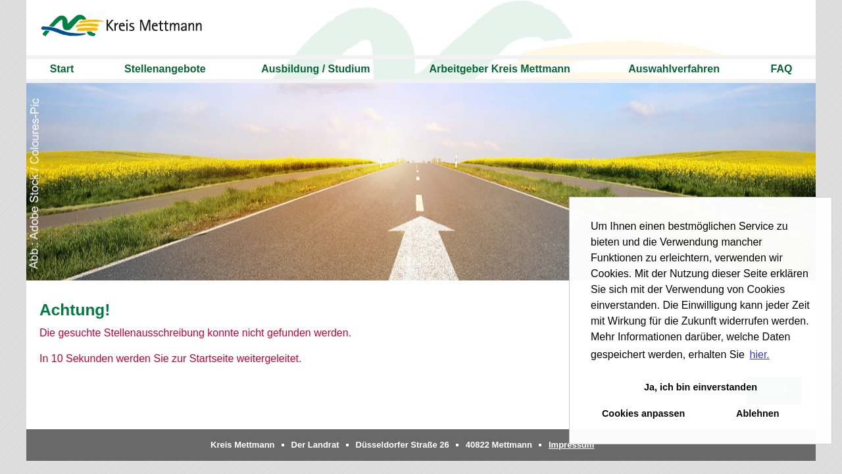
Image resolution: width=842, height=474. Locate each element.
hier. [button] (760, 354)
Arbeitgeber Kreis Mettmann (500, 68)
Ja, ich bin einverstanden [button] (700, 387)
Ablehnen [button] (758, 413)
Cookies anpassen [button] (643, 413)
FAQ (782, 68)
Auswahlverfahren (674, 68)
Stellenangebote (165, 68)
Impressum (571, 445)
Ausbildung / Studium (315, 68)
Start (62, 68)
